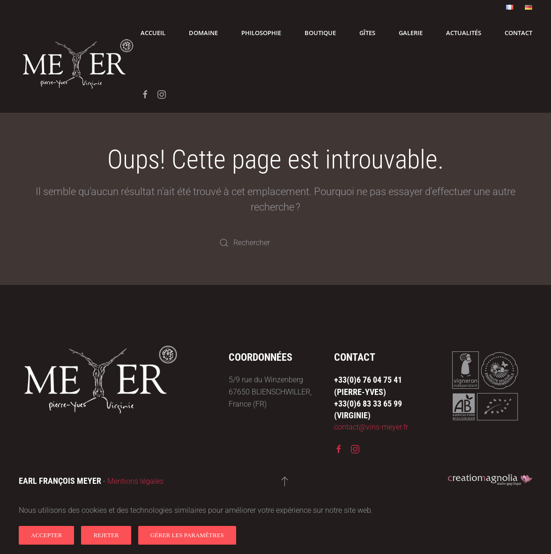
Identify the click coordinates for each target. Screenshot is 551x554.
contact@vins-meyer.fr (371, 427)
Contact (518, 33)
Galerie (411, 33)
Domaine (203, 33)
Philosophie (261, 33)
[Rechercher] (275, 242)
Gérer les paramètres (187, 535)
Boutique (320, 33)
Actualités (463, 33)
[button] (284, 481)
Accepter (46, 535)
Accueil (153, 33)
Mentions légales (135, 481)
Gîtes (367, 33)
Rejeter (106, 535)
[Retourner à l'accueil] (80, 64)
